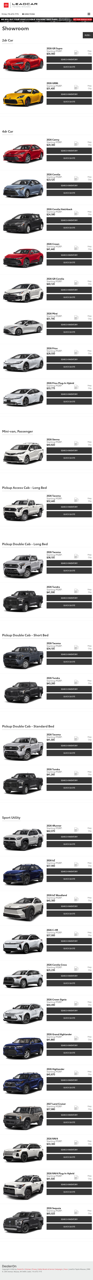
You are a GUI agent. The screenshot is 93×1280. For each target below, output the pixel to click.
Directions (28, 14)
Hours (66, 1269)
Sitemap (28, 1269)
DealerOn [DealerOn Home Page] (20, 1269)
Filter (88, 35)
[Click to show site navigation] (89, 14)
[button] (10, 14)
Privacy (34, 1269)
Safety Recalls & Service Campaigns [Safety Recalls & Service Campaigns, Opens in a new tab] (50, 1269)
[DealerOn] (9, 1266)
